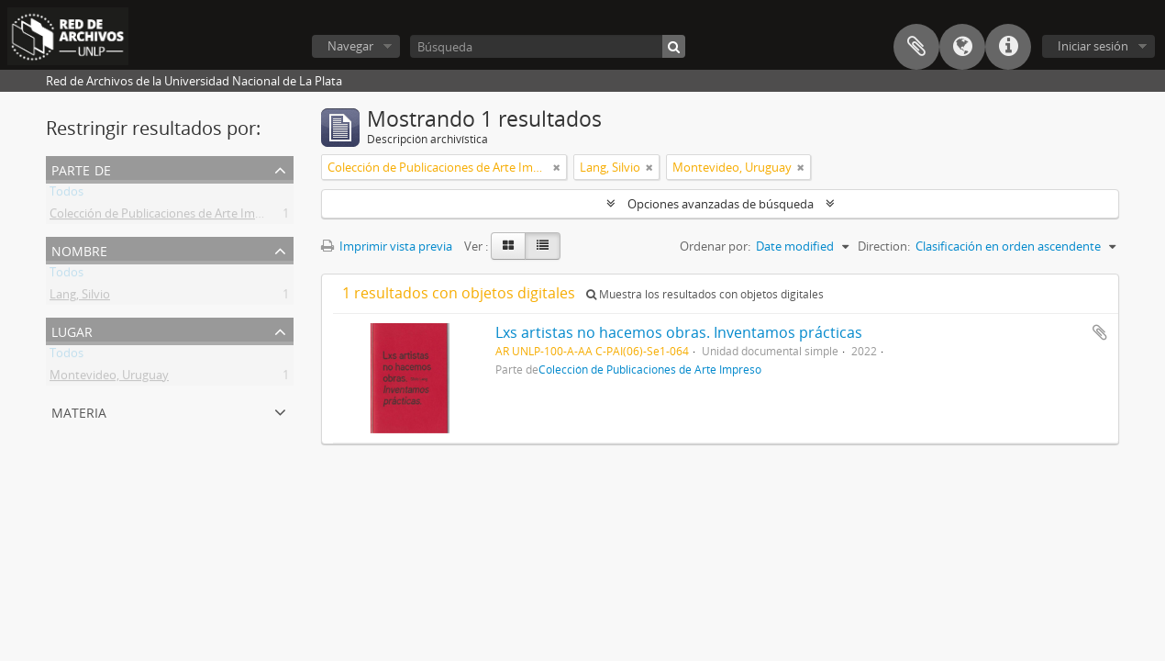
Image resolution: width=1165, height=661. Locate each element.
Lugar (72, 330)
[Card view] (508, 246)
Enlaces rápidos (1008, 47)
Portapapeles (916, 47)
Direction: (884, 246)
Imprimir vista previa (386, 246)
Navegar (350, 46)
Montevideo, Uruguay (109, 378)
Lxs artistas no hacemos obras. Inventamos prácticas (678, 332)
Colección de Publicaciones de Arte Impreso (168, 216)
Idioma (962, 47)
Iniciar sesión (1093, 46)
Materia (78, 410)
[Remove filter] (556, 167)
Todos (66, 194)
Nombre (79, 249)
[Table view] (542, 246)
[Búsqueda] (547, 46)
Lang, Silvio (80, 297)
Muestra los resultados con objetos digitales (705, 294)
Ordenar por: (715, 246)
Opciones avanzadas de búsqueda (720, 204)
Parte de (81, 168)
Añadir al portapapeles (1100, 332)
